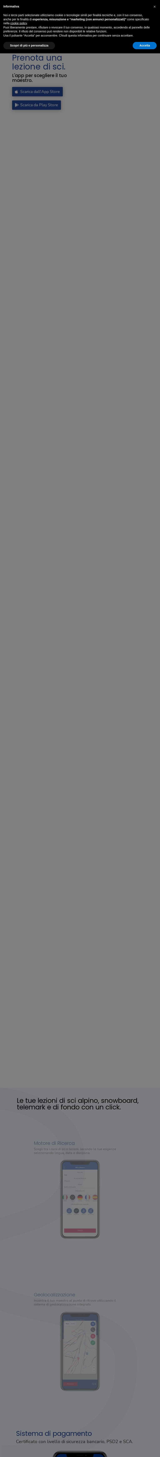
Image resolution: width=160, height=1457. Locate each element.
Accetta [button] (144, 45)
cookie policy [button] (18, 23)
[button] (154, 6)
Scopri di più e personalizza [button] (29, 45)
